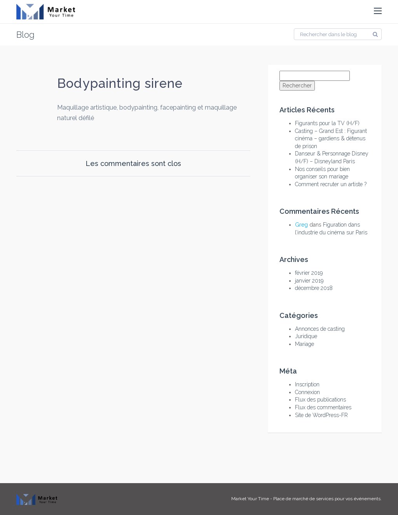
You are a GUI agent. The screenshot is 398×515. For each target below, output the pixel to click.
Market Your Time (250, 498)
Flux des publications (320, 399)
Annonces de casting (320, 329)
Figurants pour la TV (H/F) (327, 123)
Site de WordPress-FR (321, 415)
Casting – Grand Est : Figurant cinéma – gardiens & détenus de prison (331, 138)
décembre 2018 (314, 288)
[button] (378, 11)
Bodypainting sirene (120, 83)
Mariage (304, 344)
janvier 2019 (309, 281)
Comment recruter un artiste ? (331, 184)
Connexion (307, 392)
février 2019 (309, 273)
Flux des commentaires (323, 407)
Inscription (307, 384)
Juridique (306, 336)
